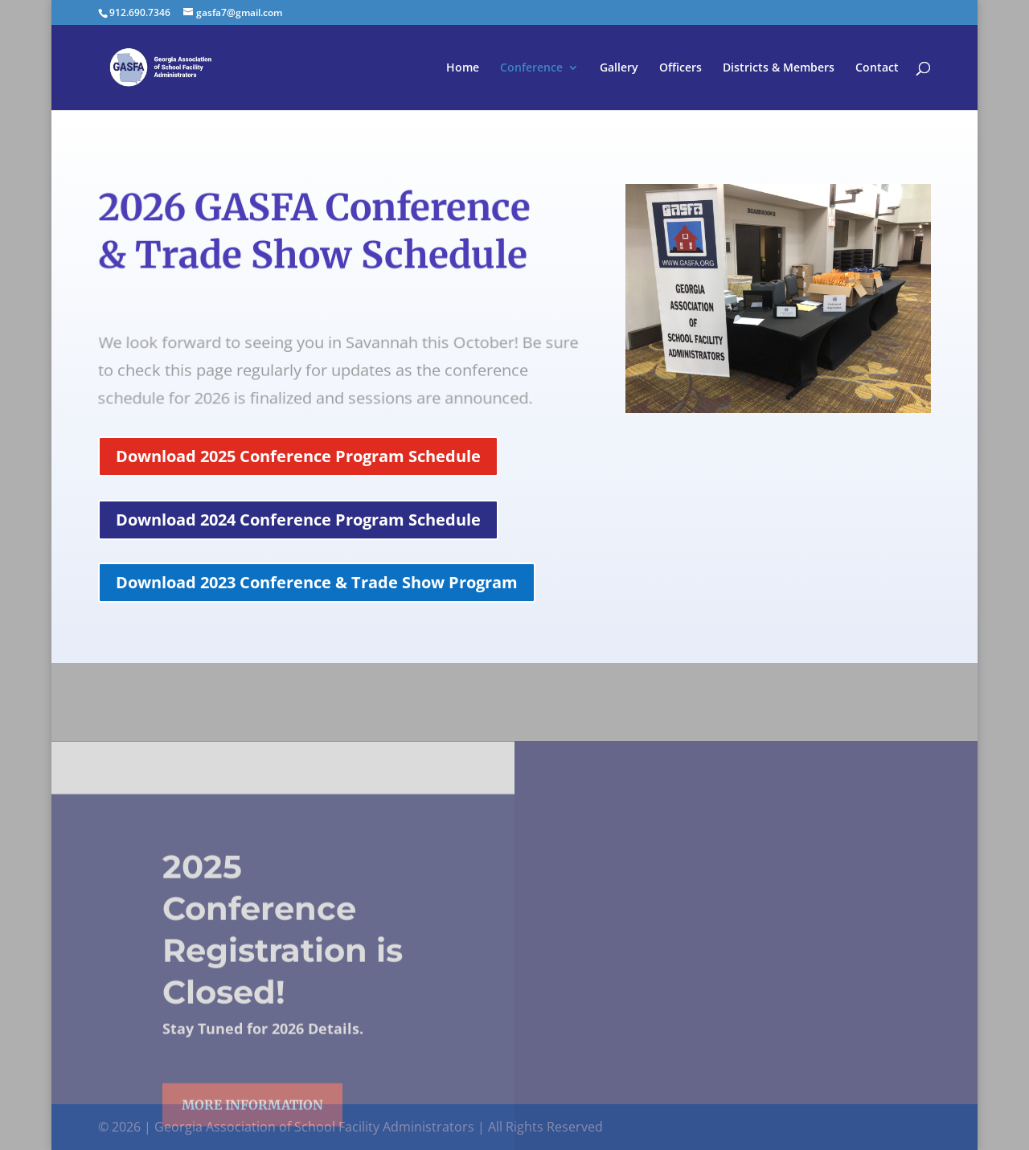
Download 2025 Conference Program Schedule (298, 456)
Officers (680, 68)
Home (462, 68)
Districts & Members (778, 68)
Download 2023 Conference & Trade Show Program (317, 582)
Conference (531, 68)
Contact (877, 68)
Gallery (619, 68)
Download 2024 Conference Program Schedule (298, 519)
